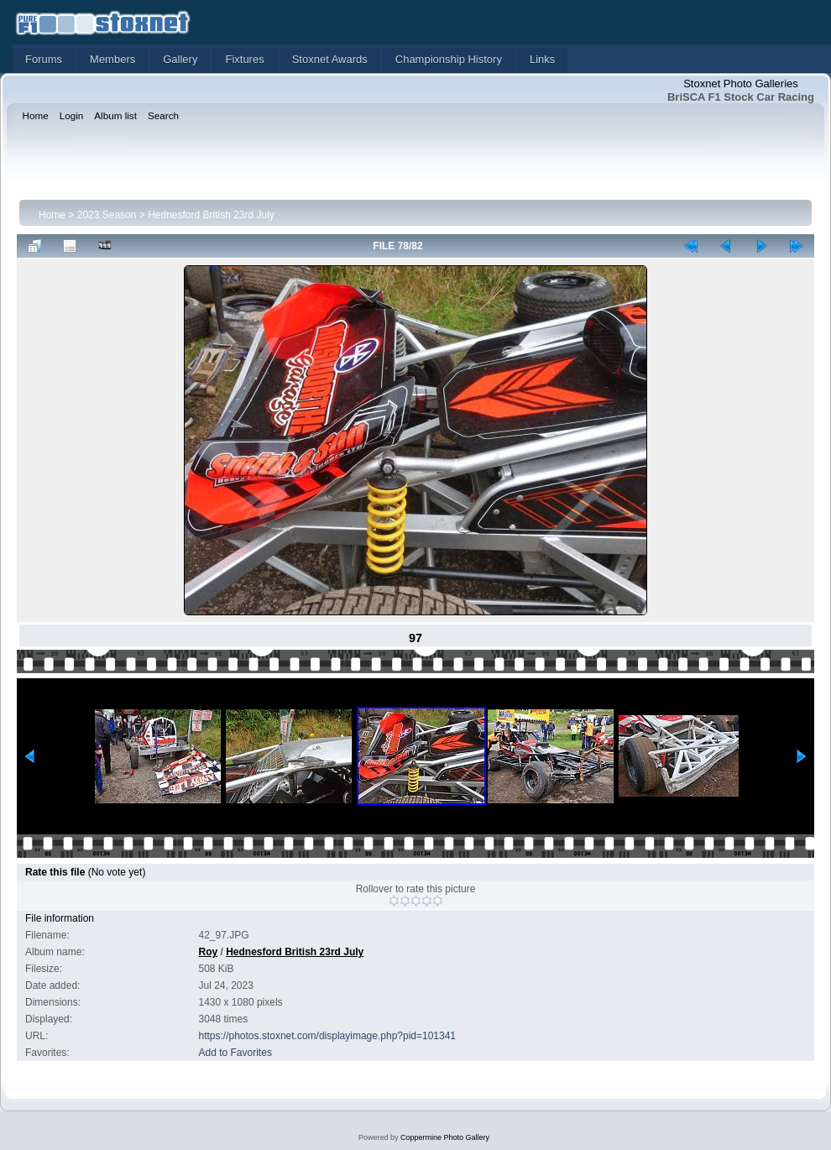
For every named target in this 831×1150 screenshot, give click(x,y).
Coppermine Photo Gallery (444, 1137)
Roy (208, 952)
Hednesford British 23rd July (211, 215)
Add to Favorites (235, 1053)
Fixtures (244, 59)
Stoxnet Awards (330, 59)
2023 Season (107, 215)
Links (542, 59)
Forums (43, 59)
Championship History (448, 59)
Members (112, 59)
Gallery (180, 59)
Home (52, 215)
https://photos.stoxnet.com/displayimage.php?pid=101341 (328, 1036)
